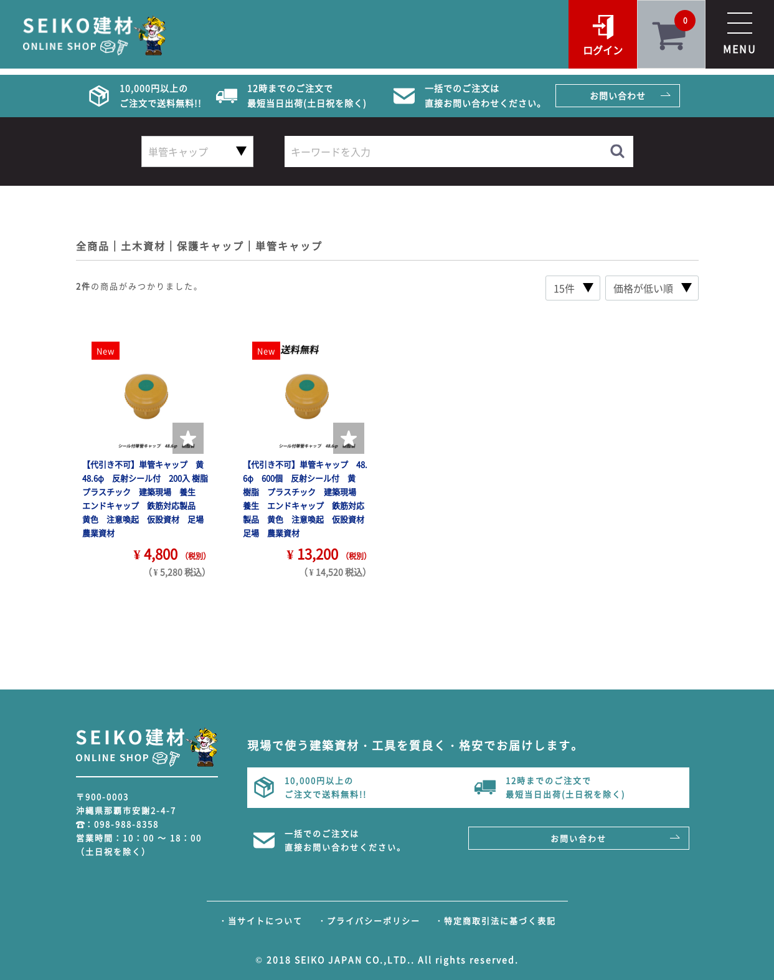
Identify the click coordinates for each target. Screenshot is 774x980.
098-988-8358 (126, 824)
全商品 (93, 245)
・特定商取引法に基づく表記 (495, 920)
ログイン (603, 49)
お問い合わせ (618, 95)
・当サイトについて (261, 920)
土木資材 (143, 245)
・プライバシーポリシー (369, 920)
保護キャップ (210, 245)
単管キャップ (289, 245)
